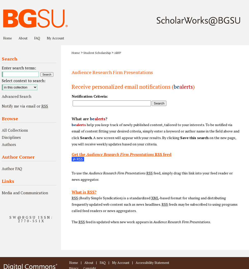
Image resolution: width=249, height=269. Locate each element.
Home (76, 53)
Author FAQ (12, 168)
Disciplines (11, 137)
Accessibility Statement (152, 262)
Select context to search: (23, 80)
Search (159, 103)
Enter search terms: (19, 67)
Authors (9, 144)
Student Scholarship (97, 53)
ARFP (117, 53)
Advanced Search (16, 96)
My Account (120, 262)
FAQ (103, 262)
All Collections (15, 130)
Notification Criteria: (90, 96)
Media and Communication (25, 192)
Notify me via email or (25, 106)
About (88, 262)
